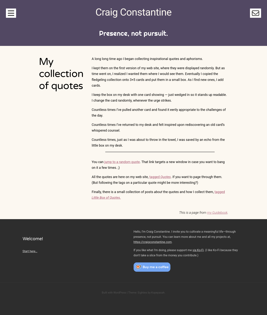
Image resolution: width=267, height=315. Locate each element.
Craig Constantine (133, 12)
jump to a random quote (122, 162)
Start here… (30, 251)
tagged (160, 177)
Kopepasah (157, 292)
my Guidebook (217, 213)
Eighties (142, 292)
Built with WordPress (114, 292)
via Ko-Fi (198, 250)
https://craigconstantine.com (153, 242)
